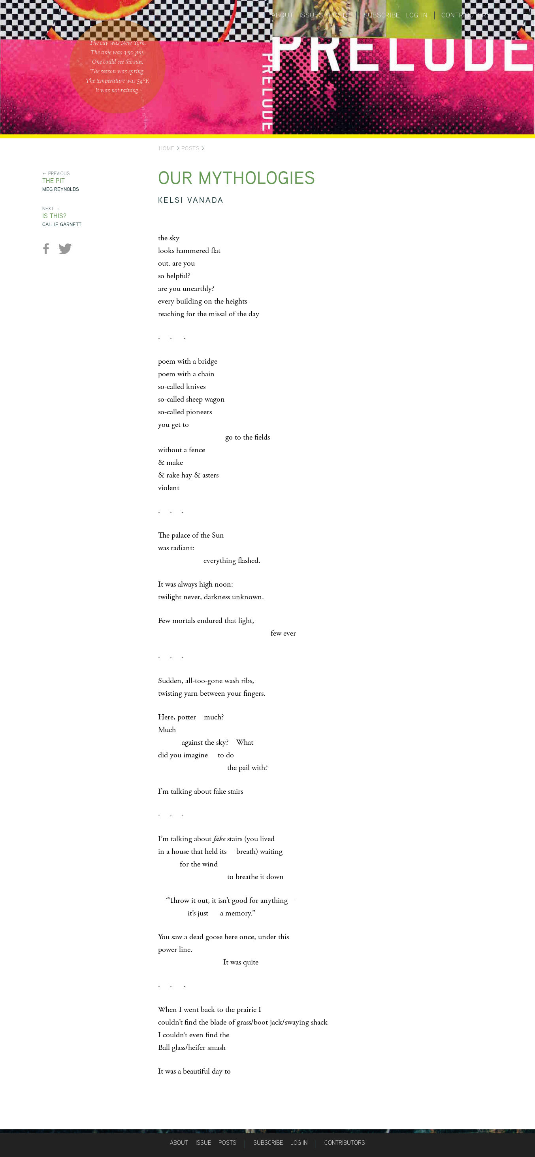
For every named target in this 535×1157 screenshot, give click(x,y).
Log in (417, 15)
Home (167, 148)
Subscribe (382, 15)
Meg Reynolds (60, 189)
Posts (339, 15)
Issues (311, 15)
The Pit (53, 180)
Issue (203, 1142)
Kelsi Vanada (191, 200)
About (282, 15)
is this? (54, 216)
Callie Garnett (61, 224)
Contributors (466, 15)
